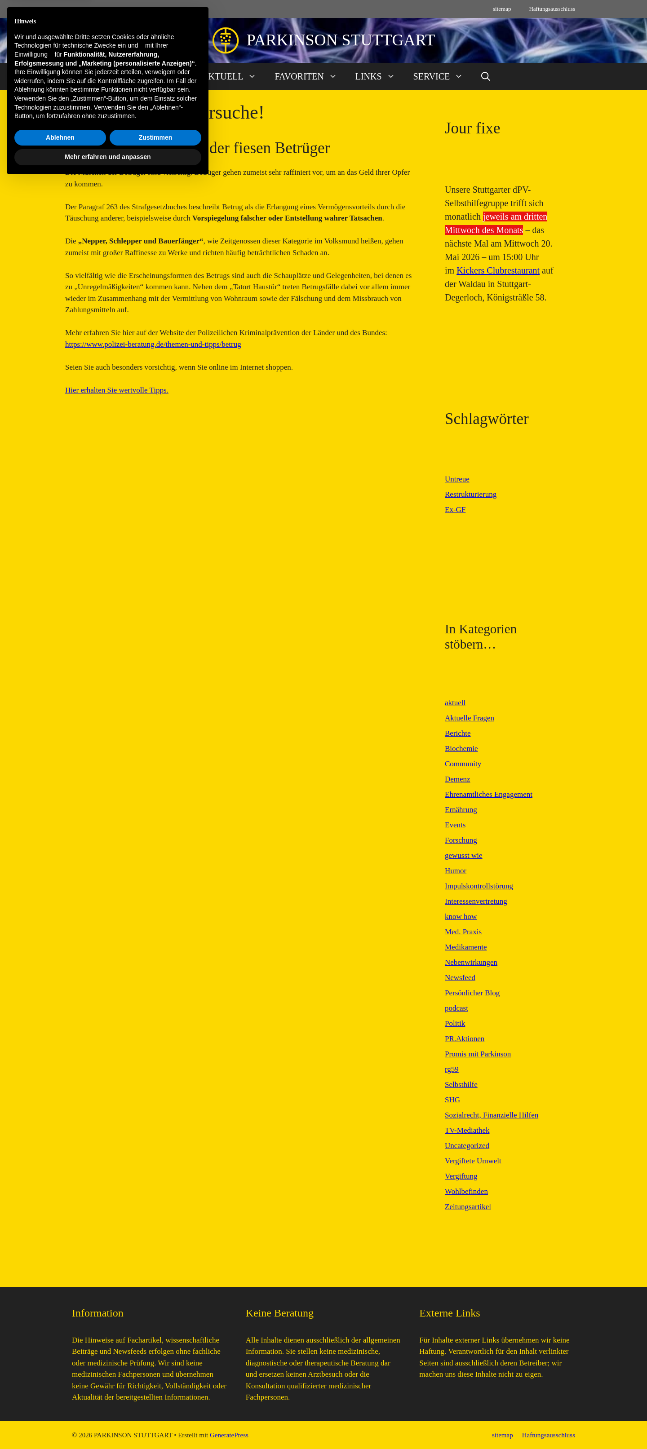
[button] (485, 76)
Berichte (458, 733)
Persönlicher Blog (472, 993)
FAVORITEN (310, 76)
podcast (456, 1008)
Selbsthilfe (461, 1084)
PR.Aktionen (464, 1038)
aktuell (455, 702)
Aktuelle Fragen (469, 718)
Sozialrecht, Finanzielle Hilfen (491, 1115)
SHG (452, 1100)
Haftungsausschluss (552, 8)
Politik (455, 1023)
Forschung (461, 840)
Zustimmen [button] (156, 1405)
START (170, 76)
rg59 (452, 1069)
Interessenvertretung (476, 901)
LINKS (379, 76)
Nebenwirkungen (471, 962)
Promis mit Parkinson (478, 1054)
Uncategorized (467, 1145)
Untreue (457, 479)
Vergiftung (461, 1176)
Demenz (457, 779)
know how (461, 916)
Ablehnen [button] (60, 1405)
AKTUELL (234, 76)
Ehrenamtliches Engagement (488, 794)
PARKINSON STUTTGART (341, 40)
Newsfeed (460, 977)
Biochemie (461, 748)
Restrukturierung (470, 494)
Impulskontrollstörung (479, 886)
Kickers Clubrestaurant (498, 270)
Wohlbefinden (466, 1191)
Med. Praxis (463, 932)
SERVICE (443, 76)
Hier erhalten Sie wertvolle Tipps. (116, 390)
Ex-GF (455, 509)
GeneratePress (229, 1435)
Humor (455, 870)
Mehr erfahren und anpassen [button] (108, 1424)
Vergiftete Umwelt (473, 1161)
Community (463, 764)
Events (455, 825)
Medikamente (466, 947)
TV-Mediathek (467, 1130)
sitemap (502, 8)
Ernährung (461, 809)
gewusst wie (464, 855)
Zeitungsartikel (468, 1206)
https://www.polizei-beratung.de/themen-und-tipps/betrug (153, 344)
